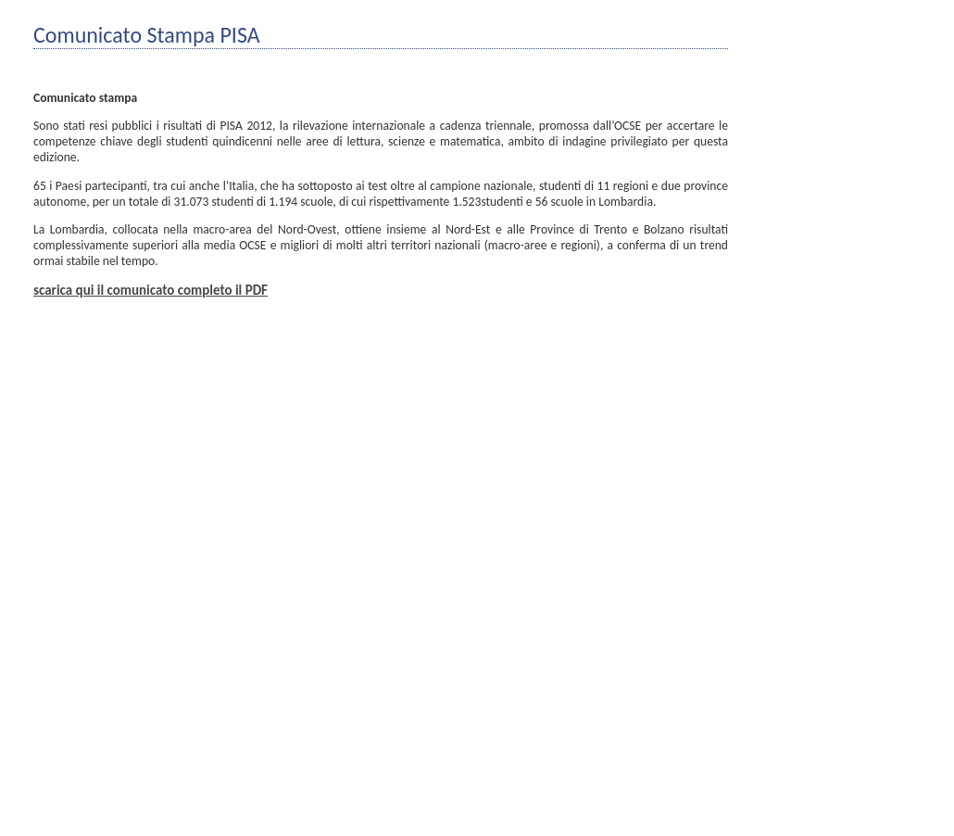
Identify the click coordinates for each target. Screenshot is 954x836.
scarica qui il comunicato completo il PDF (150, 290)
